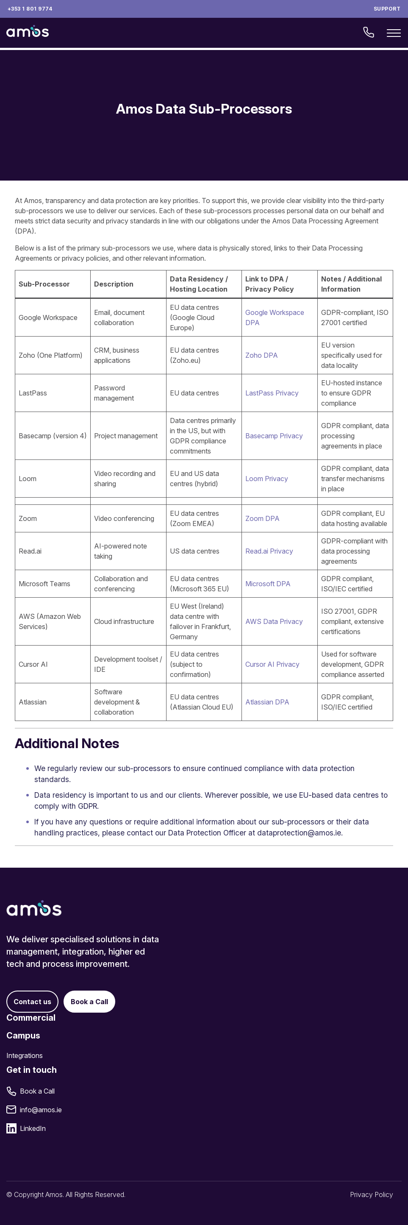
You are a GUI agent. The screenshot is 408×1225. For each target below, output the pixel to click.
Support (387, 9)
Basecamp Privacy (274, 436)
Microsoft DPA (268, 583)
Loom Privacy (266, 478)
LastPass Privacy (272, 393)
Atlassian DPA (267, 702)
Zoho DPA (261, 355)
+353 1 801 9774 (30, 9)
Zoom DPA (262, 518)
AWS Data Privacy (274, 621)
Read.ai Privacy (269, 551)
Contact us (32, 1001)
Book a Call (89, 1001)
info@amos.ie (41, 1109)
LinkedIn (33, 1128)
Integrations (24, 1055)
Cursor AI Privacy (272, 664)
